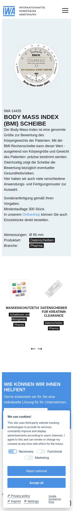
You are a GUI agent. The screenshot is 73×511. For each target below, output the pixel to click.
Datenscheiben (42, 240)
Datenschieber (53, 323)
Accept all (36, 483)
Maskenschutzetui (22, 308)
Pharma (36, 246)
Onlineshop (31, 214)
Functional (54, 451)
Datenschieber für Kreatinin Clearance (53, 311)
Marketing (42, 458)
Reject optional (36, 471)
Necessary (26, 451)
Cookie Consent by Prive (55, 499)
